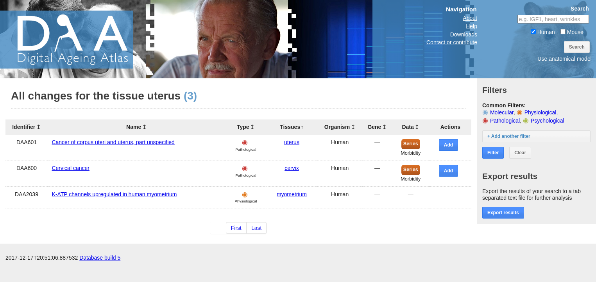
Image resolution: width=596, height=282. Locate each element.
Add (448, 145)
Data (407, 127)
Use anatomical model (564, 59)
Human (543, 32)
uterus (291, 142)
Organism (337, 127)
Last (256, 228)
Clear (520, 152)
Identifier (23, 127)
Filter (493, 152)
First (236, 228)
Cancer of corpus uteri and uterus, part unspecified (113, 142)
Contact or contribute (451, 42)
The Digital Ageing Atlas (78, 39)
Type (243, 127)
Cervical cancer (70, 168)
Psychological (547, 121)
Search (577, 47)
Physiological (540, 112)
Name (133, 127)
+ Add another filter (508, 136)
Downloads (463, 34)
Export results (503, 212)
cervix (292, 168)
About (470, 18)
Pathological (505, 121)
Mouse (571, 32)
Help (471, 26)
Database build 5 (99, 258)
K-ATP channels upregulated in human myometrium (114, 194)
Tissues (290, 127)
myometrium (292, 194)
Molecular (502, 112)
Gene (374, 127)
